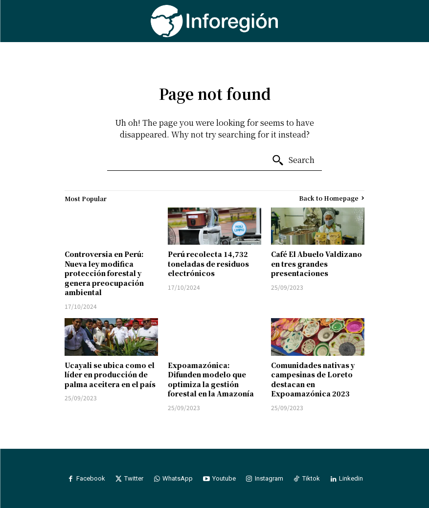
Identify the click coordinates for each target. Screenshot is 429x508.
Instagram (269, 478)
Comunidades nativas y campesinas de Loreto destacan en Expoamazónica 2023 (313, 379)
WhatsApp (177, 478)
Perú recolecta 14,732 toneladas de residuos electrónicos (208, 263)
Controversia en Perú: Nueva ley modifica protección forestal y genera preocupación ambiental (104, 273)
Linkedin (352, 478)
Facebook (90, 478)
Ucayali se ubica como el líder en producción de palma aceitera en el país (110, 374)
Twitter (133, 478)
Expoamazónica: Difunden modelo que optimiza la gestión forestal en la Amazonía (211, 379)
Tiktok (311, 478)
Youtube (224, 478)
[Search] (293, 160)
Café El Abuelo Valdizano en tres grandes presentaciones (316, 263)
